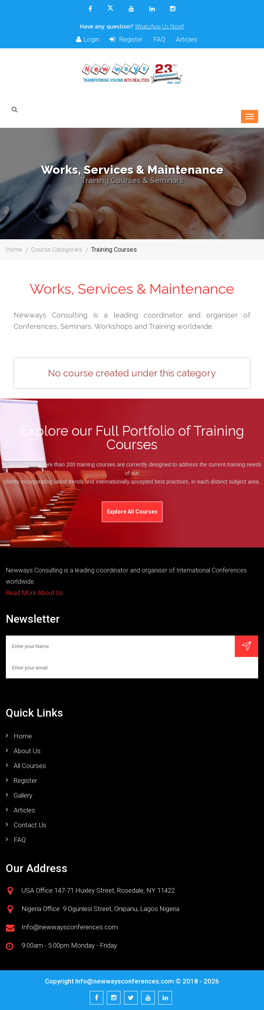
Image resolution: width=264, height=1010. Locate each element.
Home (14, 249)
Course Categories (56, 249)
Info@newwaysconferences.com (124, 981)
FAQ (159, 39)
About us (27, 751)
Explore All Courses (132, 512)
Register (126, 39)
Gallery (23, 795)
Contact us (30, 825)
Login (87, 39)
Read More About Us (34, 593)
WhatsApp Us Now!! (159, 26)
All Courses (30, 766)
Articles (186, 39)
